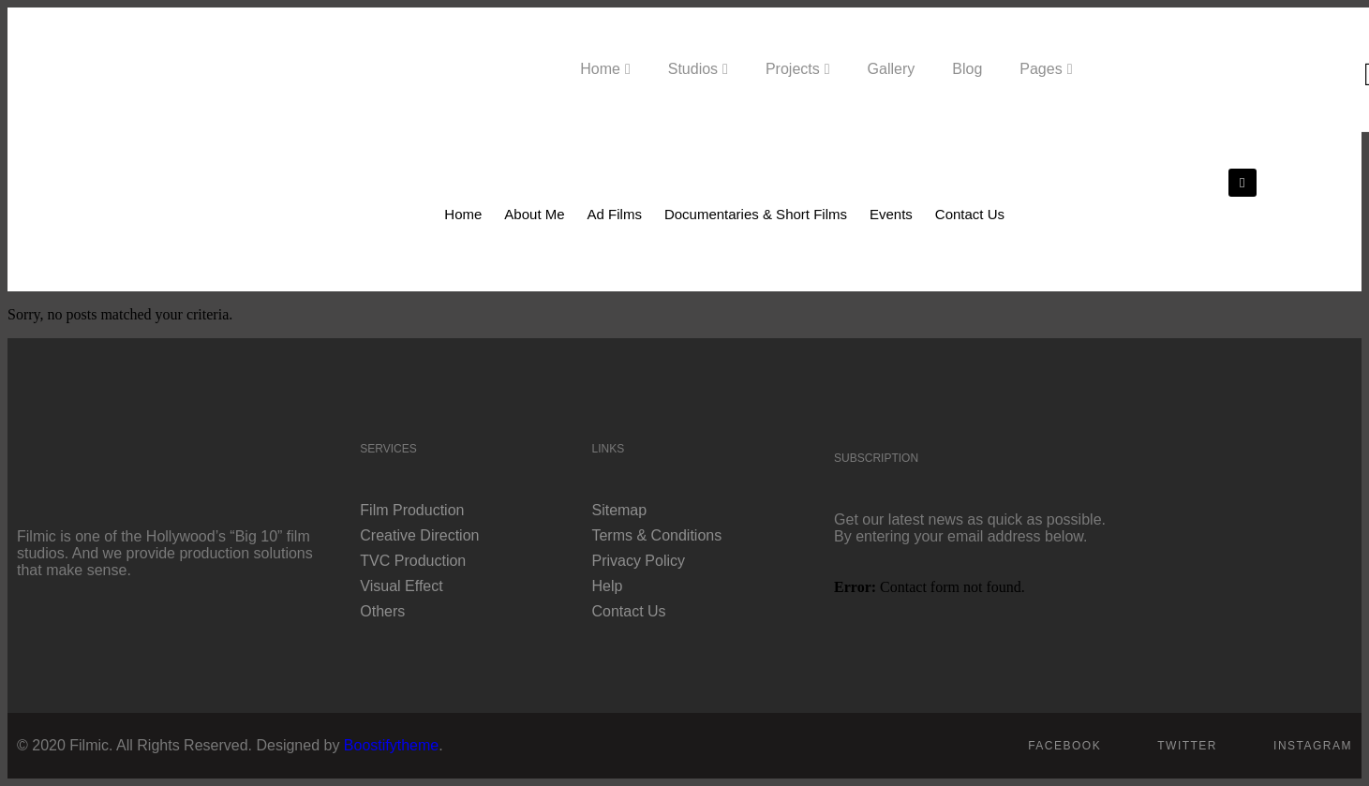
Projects (793, 69)
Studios (693, 69)
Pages (1040, 69)
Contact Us (969, 214)
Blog (967, 69)
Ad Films (615, 214)
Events (891, 214)
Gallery (891, 69)
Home (600, 69)
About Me (534, 214)
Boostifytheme (391, 745)
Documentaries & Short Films (755, 214)
